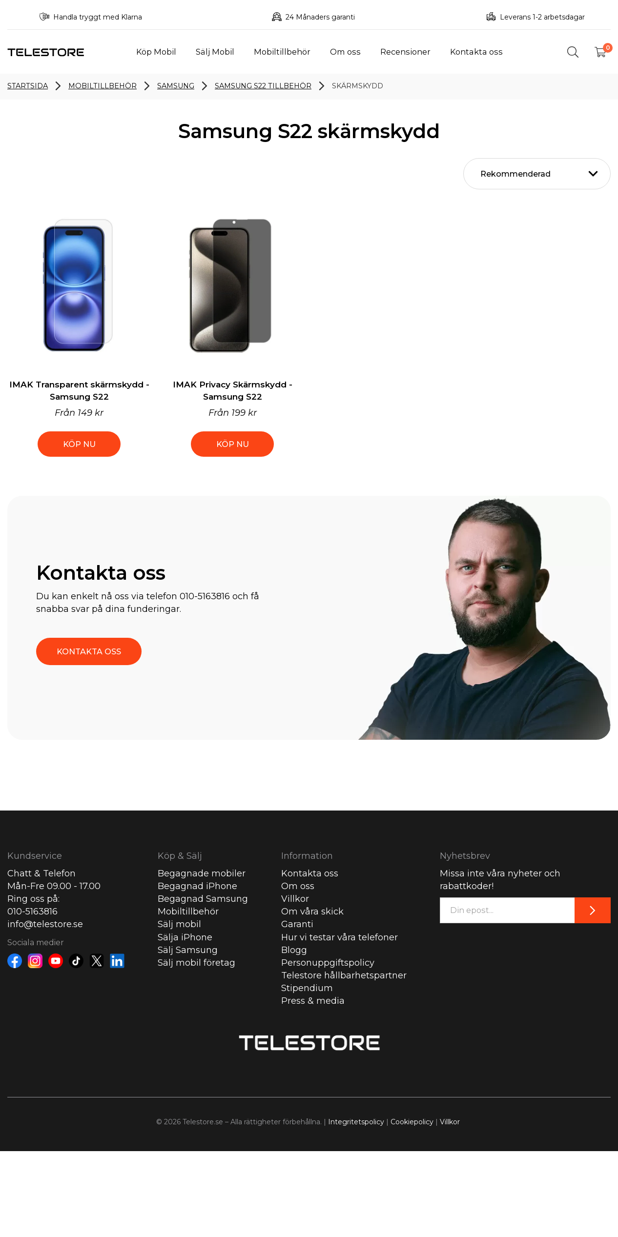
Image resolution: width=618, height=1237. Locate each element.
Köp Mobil (156, 52)
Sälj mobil (179, 924)
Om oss (345, 52)
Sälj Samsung (188, 950)
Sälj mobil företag (196, 962)
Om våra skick (312, 911)
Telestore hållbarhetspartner (344, 975)
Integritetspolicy (356, 1121)
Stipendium (307, 988)
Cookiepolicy (412, 1121)
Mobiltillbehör (282, 52)
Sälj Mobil (215, 52)
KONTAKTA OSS (89, 651)
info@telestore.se (45, 924)
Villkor (295, 898)
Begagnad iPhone (197, 886)
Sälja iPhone (185, 937)
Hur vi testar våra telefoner (339, 937)
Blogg (294, 950)
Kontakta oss (476, 52)
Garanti (297, 924)
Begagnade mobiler (202, 873)
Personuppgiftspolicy (327, 962)
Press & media (313, 1000)
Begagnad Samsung (203, 898)
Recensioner (405, 52)
